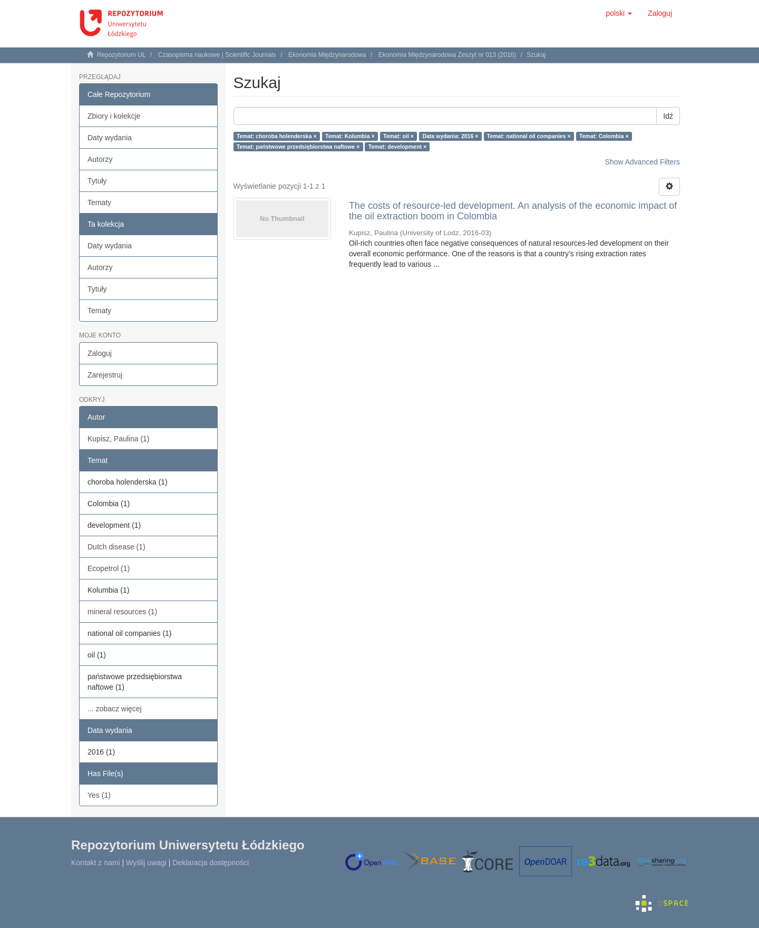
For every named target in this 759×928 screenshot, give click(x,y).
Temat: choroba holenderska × (277, 136)
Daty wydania (109, 137)
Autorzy (99, 159)
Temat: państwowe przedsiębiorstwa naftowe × (298, 146)
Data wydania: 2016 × (450, 136)
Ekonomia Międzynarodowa (327, 55)
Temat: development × (397, 146)
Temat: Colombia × (603, 136)
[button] (619, 13)
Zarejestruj (104, 375)
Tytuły (97, 181)
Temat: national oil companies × (529, 136)
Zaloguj (99, 353)
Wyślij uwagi (146, 862)
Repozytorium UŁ (121, 55)
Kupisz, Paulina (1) (118, 438)
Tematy (99, 202)
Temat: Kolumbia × (349, 136)
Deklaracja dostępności (210, 862)
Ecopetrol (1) (108, 568)
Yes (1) (99, 795)
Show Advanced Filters (642, 162)
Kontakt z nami (95, 862)
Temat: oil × (398, 136)
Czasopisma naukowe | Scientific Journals (217, 55)
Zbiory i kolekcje (113, 116)
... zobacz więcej (114, 708)
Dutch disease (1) (116, 547)
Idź (668, 116)
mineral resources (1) (122, 611)
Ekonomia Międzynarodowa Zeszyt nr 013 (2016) (447, 55)
